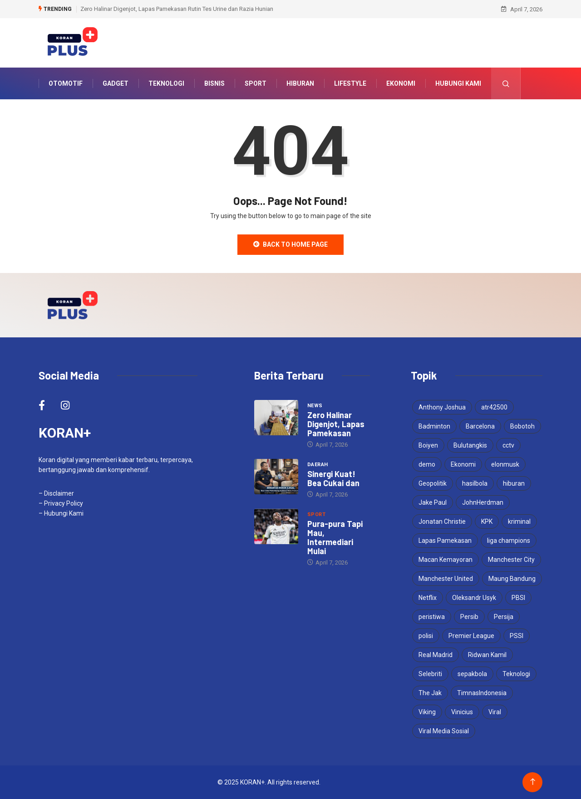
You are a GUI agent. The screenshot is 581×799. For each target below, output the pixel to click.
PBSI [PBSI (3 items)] (518, 597)
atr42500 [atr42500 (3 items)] (494, 407)
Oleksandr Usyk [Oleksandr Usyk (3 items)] (474, 597)
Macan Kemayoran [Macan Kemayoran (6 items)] (446, 559)
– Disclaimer (56, 493)
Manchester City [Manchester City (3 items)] (511, 559)
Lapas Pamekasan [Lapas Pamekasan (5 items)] (445, 540)
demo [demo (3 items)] (427, 464)
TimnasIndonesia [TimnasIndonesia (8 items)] (482, 693)
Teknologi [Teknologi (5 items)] (516, 673)
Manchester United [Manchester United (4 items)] (446, 578)
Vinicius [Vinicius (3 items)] (462, 712)
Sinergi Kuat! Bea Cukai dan (333, 478)
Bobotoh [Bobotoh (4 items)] (522, 426)
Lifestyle (350, 83)
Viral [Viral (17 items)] (494, 712)
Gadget (115, 83)
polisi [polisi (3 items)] (426, 635)
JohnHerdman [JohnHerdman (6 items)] (482, 502)
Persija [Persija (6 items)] (503, 616)
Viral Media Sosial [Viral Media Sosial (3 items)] (444, 731)
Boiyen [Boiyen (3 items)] (428, 445)
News (315, 406)
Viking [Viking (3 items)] (427, 712)
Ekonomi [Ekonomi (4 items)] (463, 464)
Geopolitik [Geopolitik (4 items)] (433, 483)
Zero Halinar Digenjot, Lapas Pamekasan (335, 424)
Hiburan (300, 83)
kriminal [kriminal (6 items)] (519, 521)
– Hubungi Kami (61, 513)
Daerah (317, 465)
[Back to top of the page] (532, 782)
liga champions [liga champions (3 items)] (508, 540)
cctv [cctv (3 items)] (508, 445)
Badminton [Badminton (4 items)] (434, 426)
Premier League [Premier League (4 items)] (471, 635)
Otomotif (66, 83)
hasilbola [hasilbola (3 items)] (474, 483)
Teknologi (166, 83)
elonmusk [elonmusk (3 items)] (505, 464)
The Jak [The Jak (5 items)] (430, 693)
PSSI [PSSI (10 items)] (516, 635)
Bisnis (214, 83)
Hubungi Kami (458, 83)
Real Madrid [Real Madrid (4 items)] (436, 654)
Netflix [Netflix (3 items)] (428, 597)
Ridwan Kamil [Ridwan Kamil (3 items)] (487, 654)
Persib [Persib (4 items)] (469, 616)
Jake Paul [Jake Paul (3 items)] (433, 502)
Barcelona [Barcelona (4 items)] (480, 426)
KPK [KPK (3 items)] (486, 521)
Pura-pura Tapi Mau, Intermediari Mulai (335, 537)
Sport (255, 83)
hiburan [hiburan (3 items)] (514, 483)
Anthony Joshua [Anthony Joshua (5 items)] (442, 407)
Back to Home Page (290, 244)
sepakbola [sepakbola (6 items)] (472, 673)
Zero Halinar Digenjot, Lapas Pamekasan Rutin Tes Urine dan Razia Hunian (176, 8)
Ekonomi (400, 83)
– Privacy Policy (61, 503)
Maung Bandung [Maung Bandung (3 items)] (512, 578)
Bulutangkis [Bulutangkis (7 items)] (470, 445)
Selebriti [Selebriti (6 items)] (430, 673)
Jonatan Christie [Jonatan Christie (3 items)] (442, 521)
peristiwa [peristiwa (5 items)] (432, 616)
